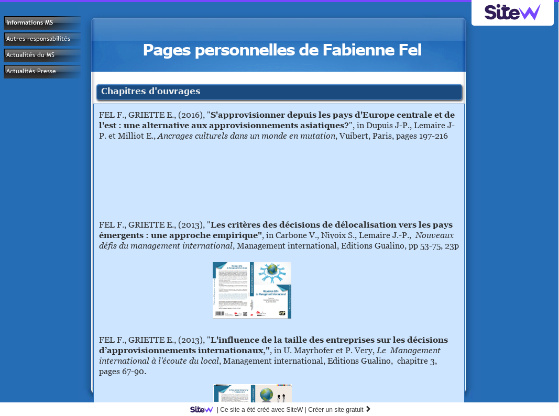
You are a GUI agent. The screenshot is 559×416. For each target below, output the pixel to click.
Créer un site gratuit (339, 409)
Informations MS (29, 22)
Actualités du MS (30, 55)
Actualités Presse (31, 71)
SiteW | (250, 409)
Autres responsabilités (38, 38)
